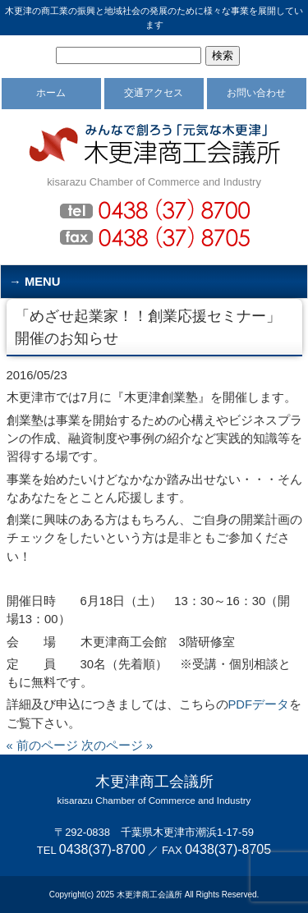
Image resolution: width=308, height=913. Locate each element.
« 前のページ (42, 745)
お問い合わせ (256, 93)
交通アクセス (153, 93)
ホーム (51, 93)
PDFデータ (259, 704)
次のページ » (117, 745)
